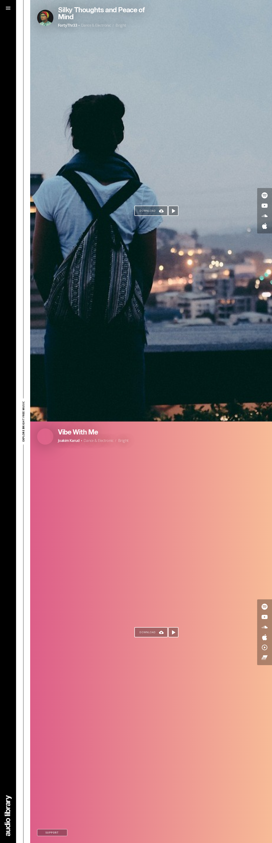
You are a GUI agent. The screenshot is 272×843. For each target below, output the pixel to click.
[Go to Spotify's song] (264, 195)
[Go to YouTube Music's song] (264, 647)
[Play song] (173, 211)
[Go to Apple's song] (264, 226)
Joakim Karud (69, 440)
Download (147, 210)
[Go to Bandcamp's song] (264, 658)
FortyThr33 (67, 25)
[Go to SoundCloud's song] (264, 216)
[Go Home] (8, 815)
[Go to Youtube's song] (264, 206)
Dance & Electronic (96, 25)
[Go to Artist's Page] (45, 18)
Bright (121, 25)
